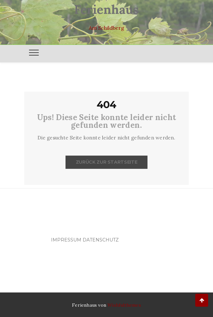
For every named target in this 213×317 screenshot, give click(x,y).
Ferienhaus (106, 9)
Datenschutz (101, 240)
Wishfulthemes (124, 305)
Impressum (66, 240)
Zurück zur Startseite (106, 162)
